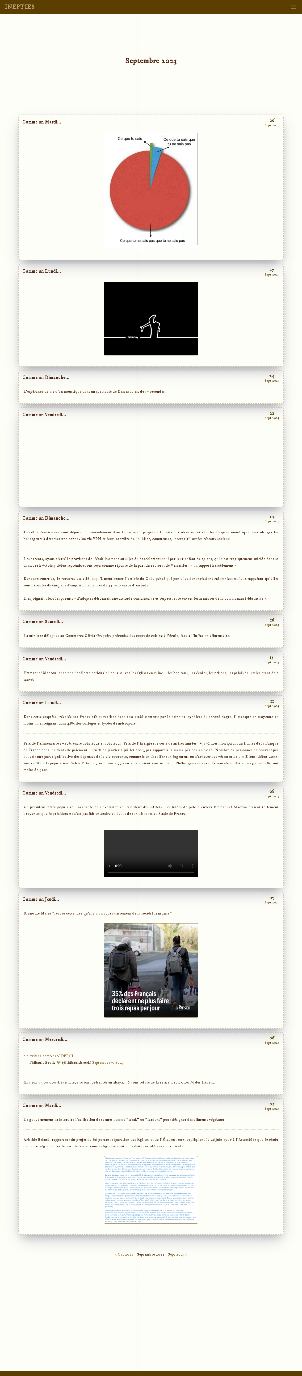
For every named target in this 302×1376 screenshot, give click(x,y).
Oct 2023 (125, 1254)
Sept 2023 (176, 1254)
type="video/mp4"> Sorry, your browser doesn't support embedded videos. (151, 853)
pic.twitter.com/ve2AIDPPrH (49, 1056)
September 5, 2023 (108, 1062)
